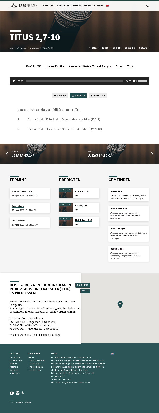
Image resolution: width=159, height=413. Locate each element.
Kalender (14, 366)
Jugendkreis (18, 206)
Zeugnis (106, 66)
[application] (79, 81)
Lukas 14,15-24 (100, 156)
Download (99, 96)
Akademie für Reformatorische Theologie (69, 370)
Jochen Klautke (55, 66)
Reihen (106, 48)
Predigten (21, 48)
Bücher (118, 48)
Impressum (15, 373)
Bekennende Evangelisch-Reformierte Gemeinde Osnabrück (78, 363)
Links (54, 353)
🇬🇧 (107, 5)
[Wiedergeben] (14, 81)
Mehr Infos (83, 285)
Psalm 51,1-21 (81, 191)
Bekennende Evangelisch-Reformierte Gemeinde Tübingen (77, 366)
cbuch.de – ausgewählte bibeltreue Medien (70, 382)
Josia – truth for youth (61, 379)
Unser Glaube (63, 5)
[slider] (74, 81)
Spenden (14, 370)
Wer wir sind (15, 357)
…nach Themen (35, 366)
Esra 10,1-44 (81, 206)
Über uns (48, 5)
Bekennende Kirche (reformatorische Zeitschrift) (73, 373)
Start (12, 48)
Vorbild (96, 66)
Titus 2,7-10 (47, 48)
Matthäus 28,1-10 (83, 220)
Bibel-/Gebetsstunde (22, 191)
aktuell (31, 357)
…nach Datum (35, 370)
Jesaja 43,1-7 (22, 156)
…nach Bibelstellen (36, 360)
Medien (77, 5)
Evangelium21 (57, 376)
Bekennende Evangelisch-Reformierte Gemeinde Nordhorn (77, 360)
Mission (86, 66)
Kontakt (13, 363)
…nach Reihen (34, 363)
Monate (144, 48)
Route (83, 291)
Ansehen (58, 96)
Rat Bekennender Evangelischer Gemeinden (71, 357)
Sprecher (131, 48)
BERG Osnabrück (119, 208)
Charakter (34, 48)
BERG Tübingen (118, 229)
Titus (119, 66)
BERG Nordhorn (118, 249)
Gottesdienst (18, 220)
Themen (94, 48)
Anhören (78, 96)
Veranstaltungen (94, 5)
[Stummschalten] (135, 81)
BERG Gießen (117, 191)
